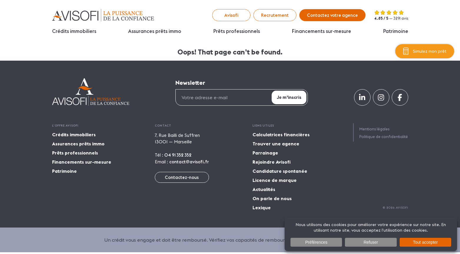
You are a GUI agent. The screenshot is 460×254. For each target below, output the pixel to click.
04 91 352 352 (178, 157)
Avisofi (103, 15)
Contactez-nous (182, 179)
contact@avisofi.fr (189, 163)
